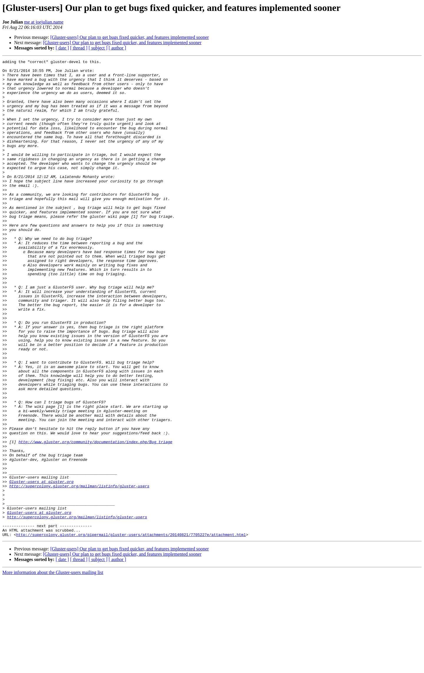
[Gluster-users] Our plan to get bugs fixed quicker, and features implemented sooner (129, 37)
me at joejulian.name (44, 21)
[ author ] (117, 47)
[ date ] (62, 47)
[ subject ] (98, 47)
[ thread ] (78, 47)
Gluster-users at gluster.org (41, 566)
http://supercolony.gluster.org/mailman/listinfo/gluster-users (79, 571)
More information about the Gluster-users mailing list (52, 667)
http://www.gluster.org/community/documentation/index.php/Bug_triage (96, 518)
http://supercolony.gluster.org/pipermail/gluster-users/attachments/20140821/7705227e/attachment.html (131, 630)
